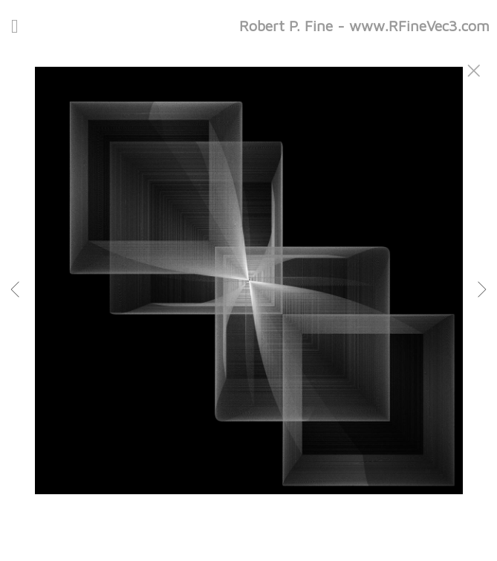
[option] (248, 299)
